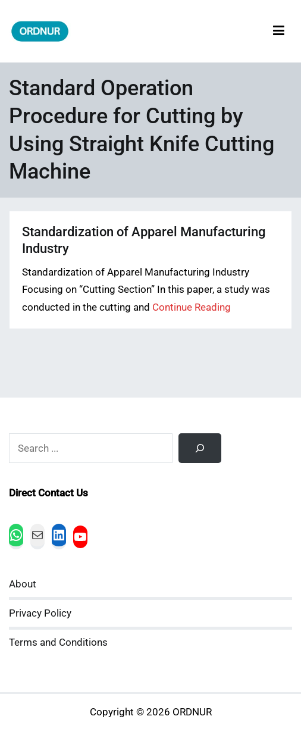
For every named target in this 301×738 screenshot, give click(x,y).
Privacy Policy (40, 613)
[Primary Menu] (278, 31)
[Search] (199, 448)
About (22, 584)
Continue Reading (191, 307)
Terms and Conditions (58, 642)
